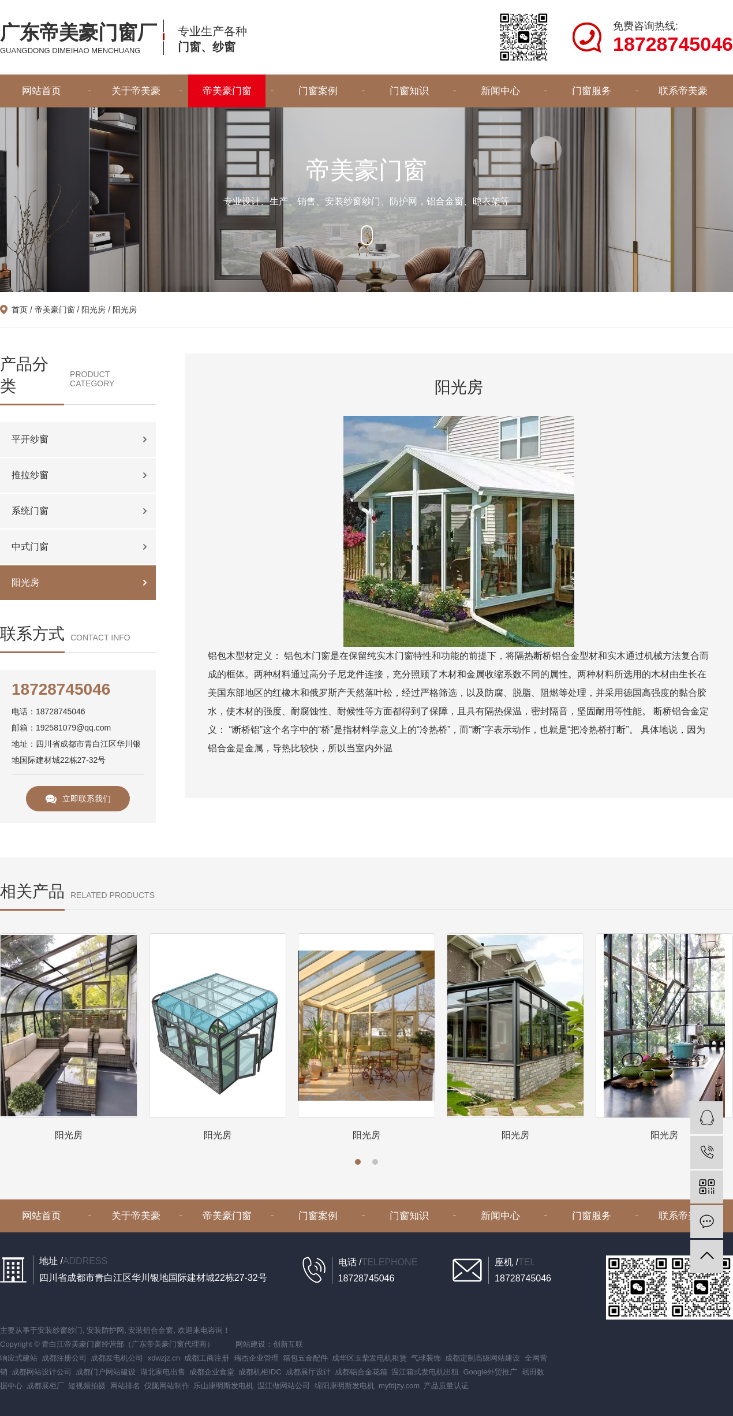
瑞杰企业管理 (256, 1358)
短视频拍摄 (87, 1385)
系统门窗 (30, 511)
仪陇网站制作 (166, 1385)
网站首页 (41, 90)
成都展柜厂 (45, 1385)
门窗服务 (591, 90)
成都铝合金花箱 (361, 1371)
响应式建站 (19, 1358)
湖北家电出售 (162, 1371)
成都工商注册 (206, 1358)
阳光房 (93, 309)
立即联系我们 (78, 799)
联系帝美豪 (683, 90)
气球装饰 (426, 1358)
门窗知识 (409, 90)
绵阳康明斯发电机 (345, 1385)
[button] (358, 1162)
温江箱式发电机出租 (425, 1371)
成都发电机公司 (117, 1358)
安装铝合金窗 (150, 1330)
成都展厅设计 (308, 1371)
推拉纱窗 (30, 475)
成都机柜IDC (259, 1371)
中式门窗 (30, 547)
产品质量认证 (446, 1385)
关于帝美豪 (135, 90)
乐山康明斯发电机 (223, 1385)
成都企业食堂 (211, 1371)
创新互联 (288, 1344)
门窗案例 (318, 90)
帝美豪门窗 (227, 90)
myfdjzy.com (399, 1385)
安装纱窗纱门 (60, 1330)
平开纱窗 (30, 439)
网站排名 (125, 1385)
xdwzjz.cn (164, 1358)
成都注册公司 (64, 1358)
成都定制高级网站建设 (482, 1358)
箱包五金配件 (305, 1358)
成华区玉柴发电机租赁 (369, 1358)
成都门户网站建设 (106, 1371)
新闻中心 (500, 90)
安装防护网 (105, 1330)
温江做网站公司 (283, 1385)
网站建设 (250, 1344)
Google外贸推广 (490, 1371)
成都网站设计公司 (42, 1371)
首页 (20, 309)
